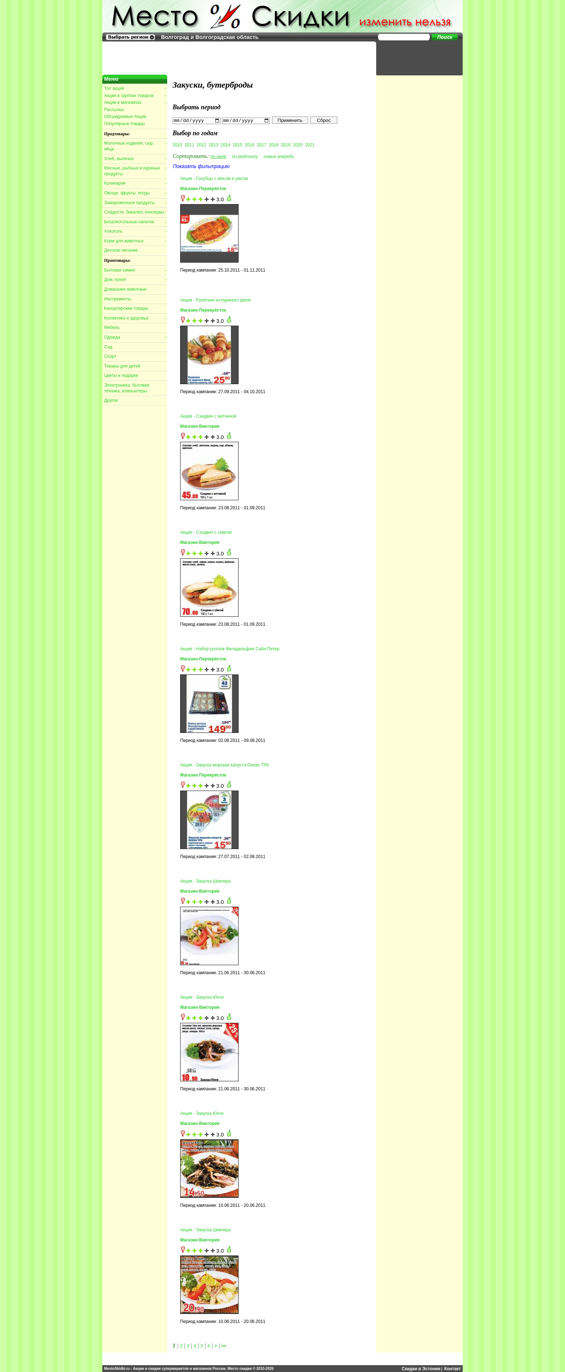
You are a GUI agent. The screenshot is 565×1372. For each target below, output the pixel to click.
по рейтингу (245, 156)
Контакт (452, 1368)
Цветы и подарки (121, 375)
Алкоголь (135, 231)
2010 (177, 144)
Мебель (112, 327)
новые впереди (279, 156)
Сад (108, 346)
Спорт (110, 356)
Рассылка (114, 109)
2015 (238, 144)
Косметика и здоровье (135, 318)
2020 (298, 144)
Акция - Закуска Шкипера (205, 880)
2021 (310, 144)
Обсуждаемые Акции (125, 116)
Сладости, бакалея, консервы (135, 212)
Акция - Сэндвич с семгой (206, 532)
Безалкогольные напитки (135, 221)
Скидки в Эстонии (421, 1368)
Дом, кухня (135, 279)
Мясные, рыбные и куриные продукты (135, 171)
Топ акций (135, 88)
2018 (274, 144)
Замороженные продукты (135, 202)
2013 (213, 144)
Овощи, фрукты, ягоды (135, 192)
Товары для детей (122, 366)
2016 (249, 144)
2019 (285, 144)
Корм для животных (135, 240)
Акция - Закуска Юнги (202, 996)
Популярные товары (124, 123)
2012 (201, 144)
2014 (226, 144)
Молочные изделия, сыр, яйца (135, 146)
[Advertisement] (416, 57)
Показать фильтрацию (201, 166)
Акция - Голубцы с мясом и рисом (214, 178)
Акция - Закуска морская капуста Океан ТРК (224, 764)
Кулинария (135, 183)
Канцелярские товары (126, 308)
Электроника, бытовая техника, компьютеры (126, 388)
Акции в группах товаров (135, 95)
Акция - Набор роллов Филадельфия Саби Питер (229, 648)
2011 (189, 144)
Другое (111, 400)
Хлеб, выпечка (135, 158)
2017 (262, 144)
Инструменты (117, 299)
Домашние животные (125, 289)
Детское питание (121, 250)
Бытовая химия (135, 270)
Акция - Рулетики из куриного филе (215, 299)
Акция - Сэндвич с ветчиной (208, 415)
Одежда (135, 337)
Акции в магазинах (135, 102)
